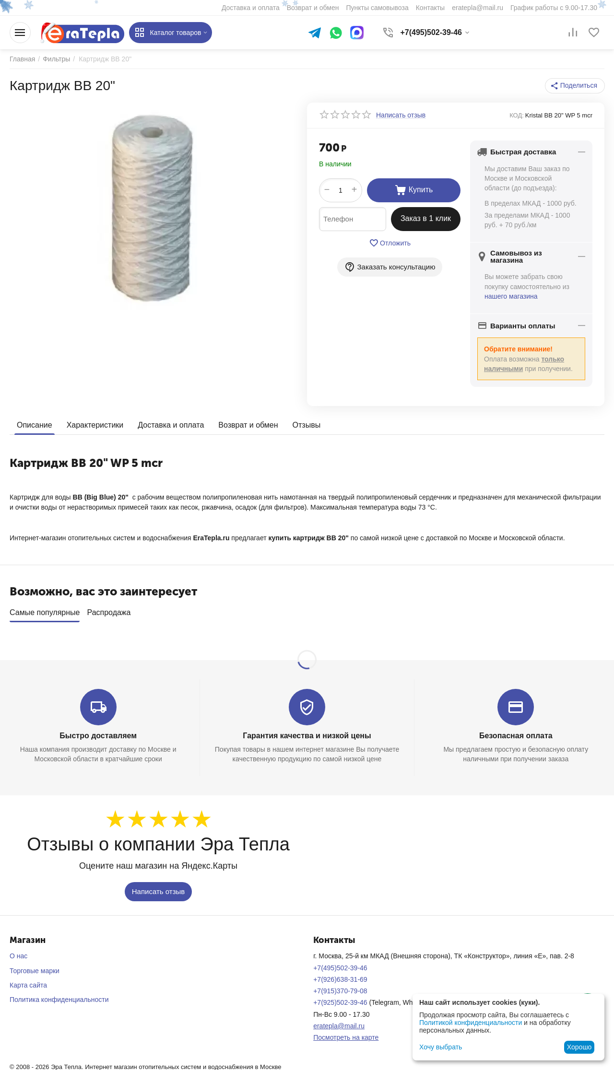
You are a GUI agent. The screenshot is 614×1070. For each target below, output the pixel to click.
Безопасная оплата (516, 732)
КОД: (516, 115)
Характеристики (95, 425)
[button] (574, 86)
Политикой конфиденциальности (470, 1022)
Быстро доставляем (98, 732)
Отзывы (307, 425)
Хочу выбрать (440, 1047)
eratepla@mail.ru (339, 1022)
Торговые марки (34, 967)
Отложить (390, 243)
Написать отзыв (158, 888)
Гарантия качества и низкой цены (307, 732)
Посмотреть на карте (345, 1034)
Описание (34, 425)
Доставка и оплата (171, 425)
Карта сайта (28, 982)
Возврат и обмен (248, 425)
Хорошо (579, 1047)
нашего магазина (511, 296)
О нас (18, 953)
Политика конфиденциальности (59, 996)
